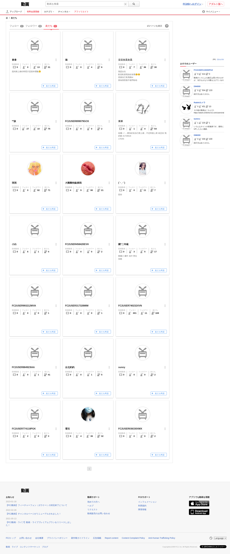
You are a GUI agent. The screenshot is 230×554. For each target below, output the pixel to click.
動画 (8, 547)
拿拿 (14, 60)
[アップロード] (14, 11)
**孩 (14, 121)
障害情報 (142, 509)
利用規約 (142, 505)
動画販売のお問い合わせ (98, 513)
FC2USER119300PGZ (203, 70)
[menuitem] (50, 11)
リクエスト (92, 509)
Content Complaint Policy (133, 538)
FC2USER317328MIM (76, 305)
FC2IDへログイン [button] (193, 4)
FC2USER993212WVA (24, 305)
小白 (14, 244)
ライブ (15, 547)
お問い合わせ (25, 538)
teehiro (197, 119)
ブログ (45, 547)
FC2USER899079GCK (77, 121)
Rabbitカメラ (199, 102)
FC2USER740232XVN (130, 305)
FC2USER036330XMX (130, 428)
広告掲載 (97, 538)
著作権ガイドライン (80, 538)
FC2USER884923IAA (23, 367)
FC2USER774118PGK (24, 428)
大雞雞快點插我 (73, 183)
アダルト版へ (216, 4)
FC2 (13, 3)
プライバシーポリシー (57, 538)
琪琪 (14, 183)
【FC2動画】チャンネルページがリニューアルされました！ (33, 514)
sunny (121, 367)
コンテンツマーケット (30, 547)
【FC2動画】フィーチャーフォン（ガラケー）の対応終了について (36, 505)
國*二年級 (123, 244)
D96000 (197, 135)
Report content (111, 538)
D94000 (197, 86)
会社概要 (39, 538)
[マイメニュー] (211, 11)
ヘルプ (90, 505)
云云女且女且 (125, 60)
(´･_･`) (121, 183)
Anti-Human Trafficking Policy (161, 538)
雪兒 (67, 428)
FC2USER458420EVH (77, 244)
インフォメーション (147, 502)
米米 (120, 121)
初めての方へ (93, 502)
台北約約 (70, 367)
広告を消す (220, 59)
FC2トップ (11, 538)
